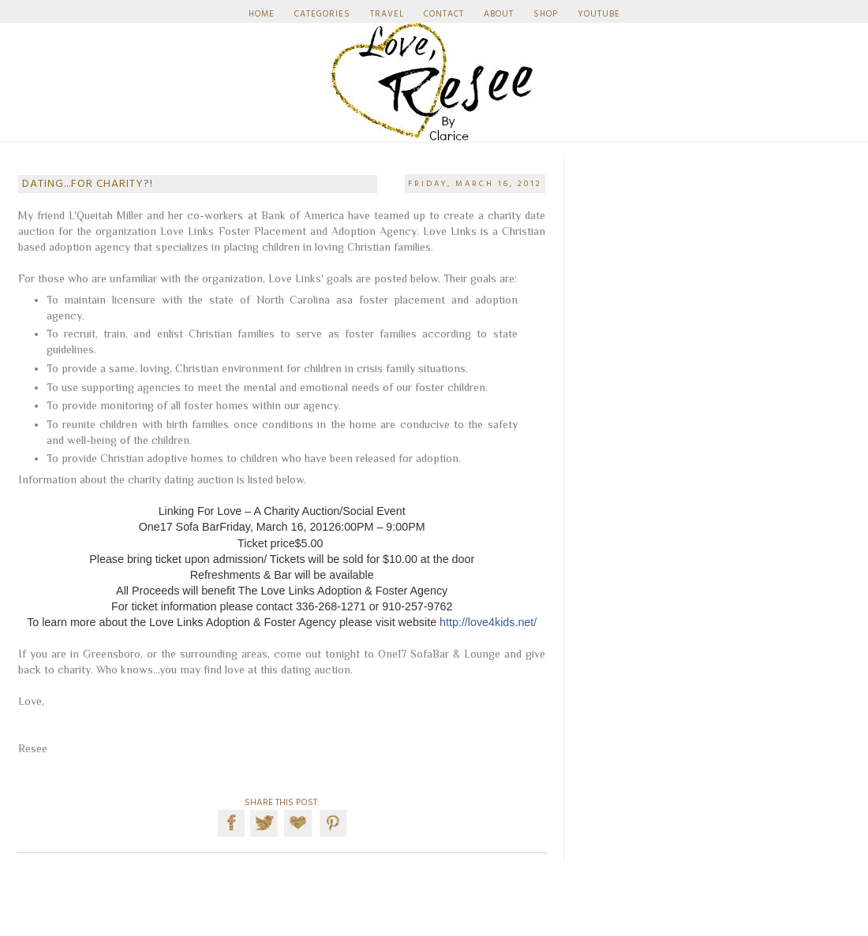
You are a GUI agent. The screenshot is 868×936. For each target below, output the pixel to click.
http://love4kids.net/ (488, 622)
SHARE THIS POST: (282, 803)
